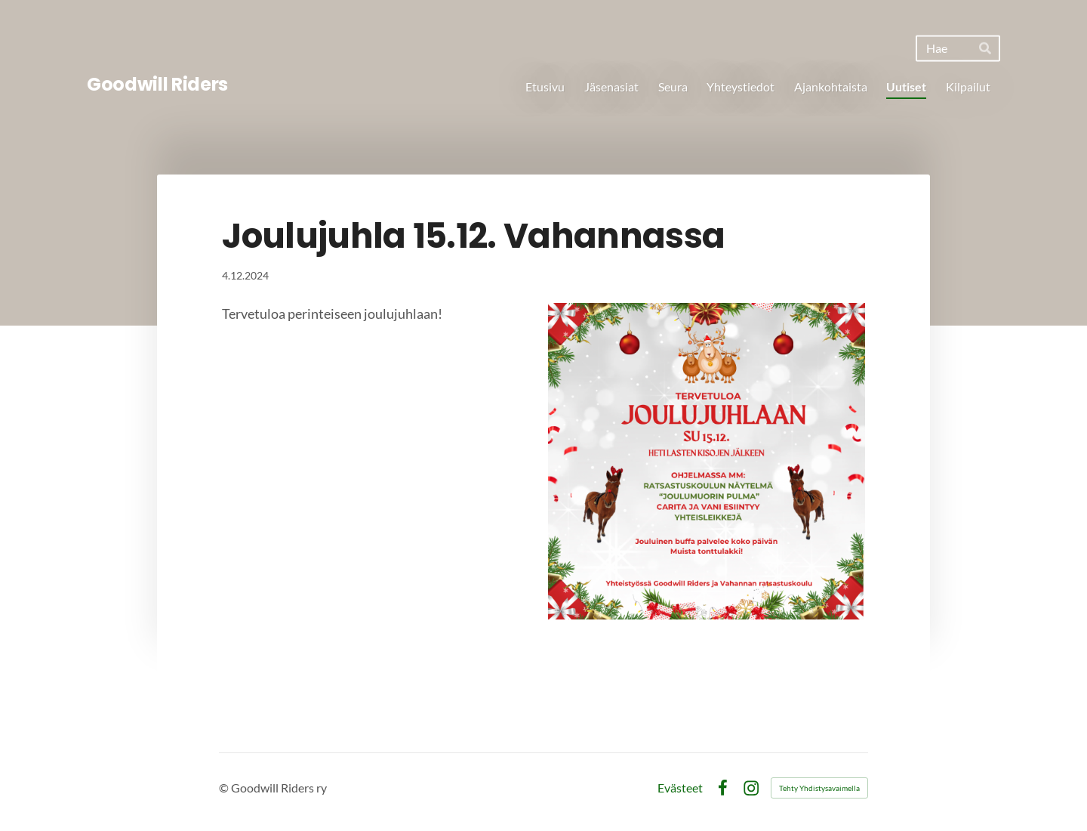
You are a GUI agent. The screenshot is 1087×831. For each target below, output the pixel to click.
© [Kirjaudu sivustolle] (225, 787)
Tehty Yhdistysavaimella (819, 787)
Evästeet (680, 788)
